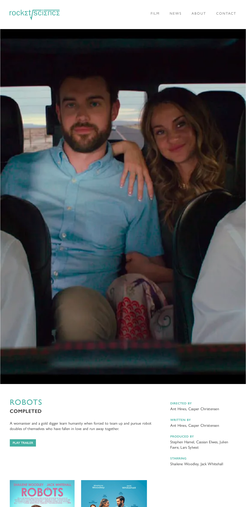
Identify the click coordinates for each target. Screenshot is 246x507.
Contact (226, 13)
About (199, 13)
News (176, 13)
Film (155, 13)
